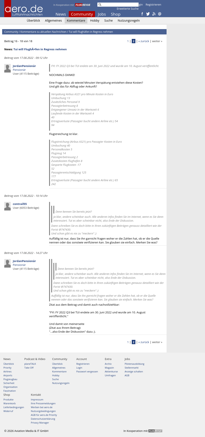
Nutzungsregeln (129, 20)
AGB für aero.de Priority (44, 414)
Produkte (8, 399)
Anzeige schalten (134, 371)
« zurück (143, 41)
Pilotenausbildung (134, 363)
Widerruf (8, 411)
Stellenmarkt (132, 367)
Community (82, 14)
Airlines (7, 371)
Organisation (10, 386)
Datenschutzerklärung (43, 418)
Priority (7, 367)
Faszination (9, 390)
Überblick (33, 20)
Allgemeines (53, 20)
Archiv (108, 363)
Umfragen (110, 375)
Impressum (37, 399)
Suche (108, 20)
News (61, 14)
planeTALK (30, 363)
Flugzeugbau (10, 379)
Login (139, 4)
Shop (115, 14)
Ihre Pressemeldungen (43, 403)
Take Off (29, 367)
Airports (7, 375)
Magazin (109, 367)
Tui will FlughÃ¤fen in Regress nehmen (40, 49)
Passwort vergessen (87, 371)
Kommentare (76, 20)
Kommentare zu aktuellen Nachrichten (43, 32)
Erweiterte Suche (128, 8)
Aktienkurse (111, 371)
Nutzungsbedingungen (43, 411)
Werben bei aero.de (42, 407)
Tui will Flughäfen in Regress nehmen (91, 32)
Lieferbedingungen (13, 407)
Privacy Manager (40, 422)
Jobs (102, 14)
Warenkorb (9, 403)
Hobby (94, 20)
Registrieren (153, 4)
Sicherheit (8, 383)
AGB (127, 375)
